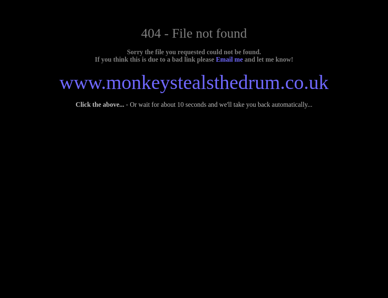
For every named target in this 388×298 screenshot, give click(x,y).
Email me (229, 59)
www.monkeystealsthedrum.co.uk (194, 82)
